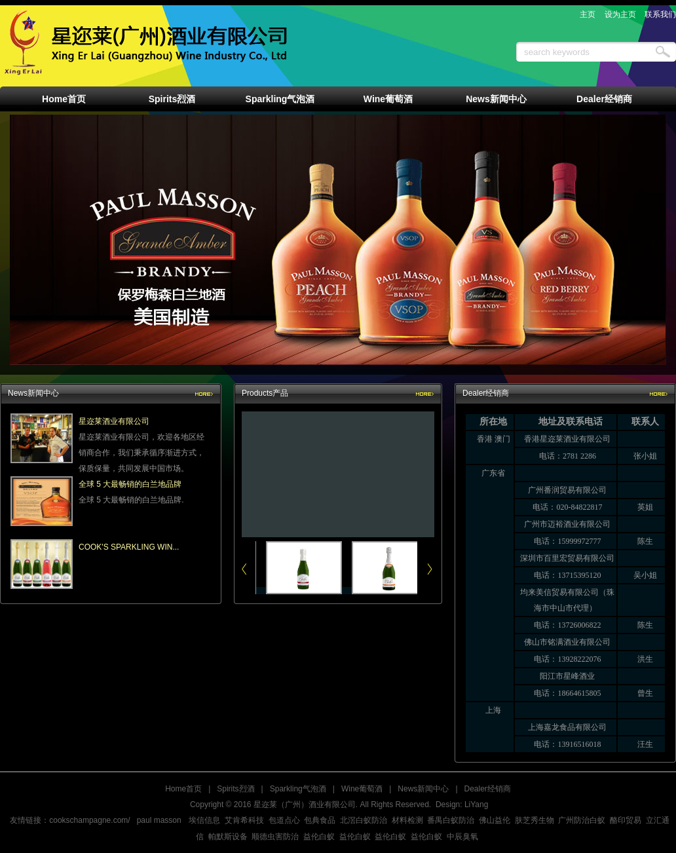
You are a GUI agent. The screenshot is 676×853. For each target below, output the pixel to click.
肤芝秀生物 (534, 820)
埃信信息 (204, 820)
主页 (587, 14)
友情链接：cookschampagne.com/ (70, 820)
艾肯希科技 (244, 820)
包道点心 (284, 820)
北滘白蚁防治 (363, 820)
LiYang (476, 804)
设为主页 (620, 14)
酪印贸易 (625, 820)
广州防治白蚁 (581, 820)
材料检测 (407, 820)
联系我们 (660, 14)
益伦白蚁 (319, 836)
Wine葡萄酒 (388, 99)
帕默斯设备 (228, 836)
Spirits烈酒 (172, 99)
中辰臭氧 (462, 836)
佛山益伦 (494, 820)
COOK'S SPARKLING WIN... (129, 547)
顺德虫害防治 (275, 836)
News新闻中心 (496, 99)
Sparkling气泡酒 (280, 99)
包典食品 (319, 820)
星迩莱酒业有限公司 (114, 421)
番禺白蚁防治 (450, 820)
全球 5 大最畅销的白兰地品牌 (130, 484)
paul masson (159, 820)
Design (448, 804)
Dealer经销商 (604, 99)
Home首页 (64, 99)
